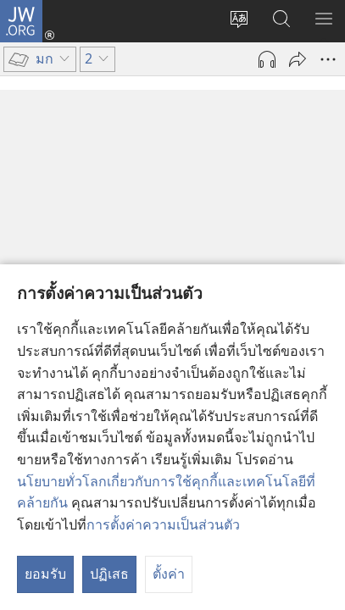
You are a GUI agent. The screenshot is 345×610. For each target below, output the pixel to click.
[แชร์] (297, 59)
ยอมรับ (45, 573)
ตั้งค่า (169, 573)
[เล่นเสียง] (267, 59)
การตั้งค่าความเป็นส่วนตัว (163, 524)
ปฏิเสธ (109, 573)
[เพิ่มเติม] (328, 59)
